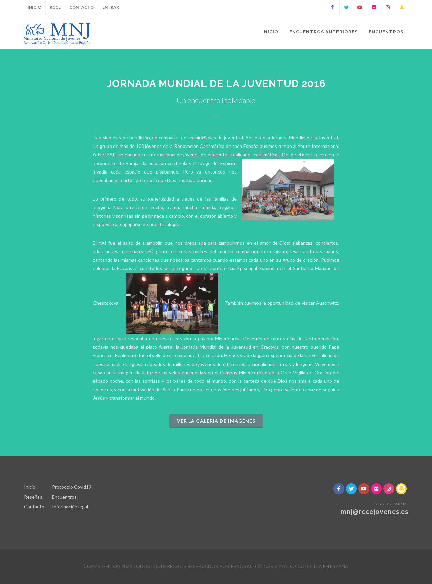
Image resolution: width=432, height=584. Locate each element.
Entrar (110, 7)
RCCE (55, 7)
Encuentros (64, 497)
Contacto (81, 7)
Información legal (70, 506)
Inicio (34, 7)
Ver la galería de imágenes (216, 421)
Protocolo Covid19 (71, 487)
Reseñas (33, 497)
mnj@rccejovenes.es (374, 511)
